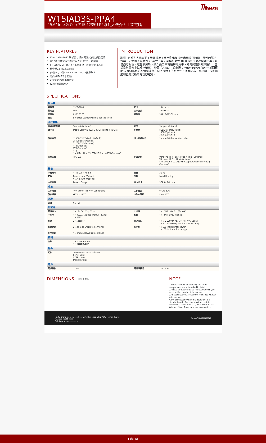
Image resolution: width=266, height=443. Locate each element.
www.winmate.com (70, 431)
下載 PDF (133, 439)
